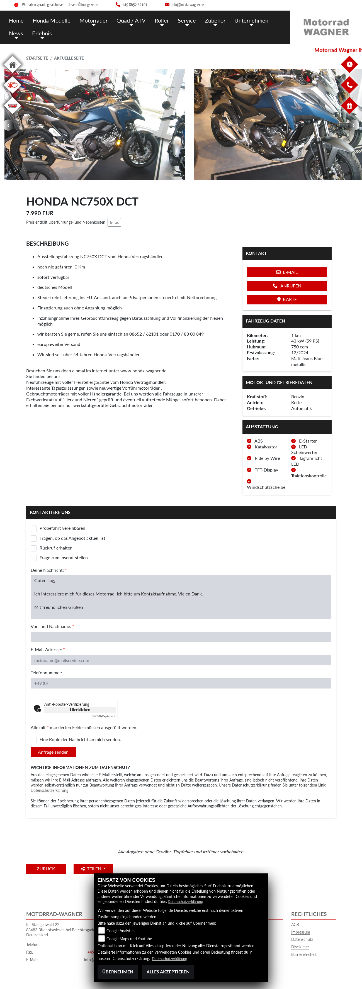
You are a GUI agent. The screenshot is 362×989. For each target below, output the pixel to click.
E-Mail (287, 272)
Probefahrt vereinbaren (62, 528)
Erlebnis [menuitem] (40, 32)
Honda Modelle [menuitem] (50, 20)
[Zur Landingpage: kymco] (12, 94)
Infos (114, 222)
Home (16, 20)
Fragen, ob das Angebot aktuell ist (72, 538)
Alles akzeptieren (168, 971)
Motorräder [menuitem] (91, 20)
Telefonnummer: (46, 672)
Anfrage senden (53, 751)
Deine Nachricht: (49, 570)
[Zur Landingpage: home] (12, 74)
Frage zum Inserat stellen (64, 557)
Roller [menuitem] (157, 20)
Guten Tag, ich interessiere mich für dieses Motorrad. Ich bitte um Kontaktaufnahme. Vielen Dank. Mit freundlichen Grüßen (181, 597)
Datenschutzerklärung (49, 790)
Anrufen (287, 285)
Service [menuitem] (181, 20)
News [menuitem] (15, 32)
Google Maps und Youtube (129, 938)
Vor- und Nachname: (52, 626)
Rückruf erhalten (56, 547)
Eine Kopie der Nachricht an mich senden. (80, 739)
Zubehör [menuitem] (208, 20)
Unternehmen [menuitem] (243, 20)
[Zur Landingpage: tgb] (12, 115)
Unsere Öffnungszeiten (83, 5)
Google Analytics (120, 930)
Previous (8, 125)
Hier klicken (80, 709)
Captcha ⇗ (104, 716)
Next (353, 125)
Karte (287, 299)
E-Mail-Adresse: (48, 649)
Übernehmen (117, 971)
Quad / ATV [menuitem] (128, 20)
